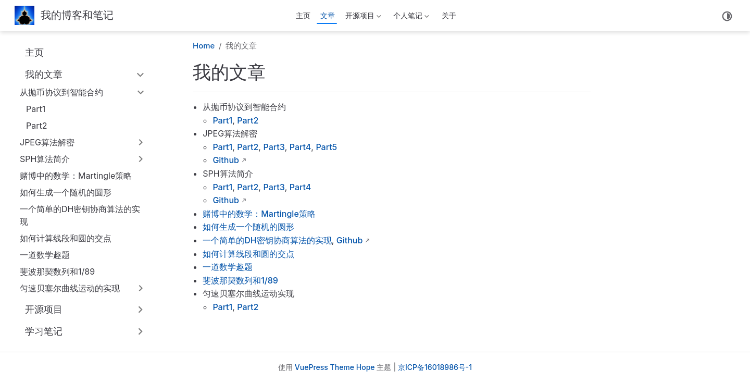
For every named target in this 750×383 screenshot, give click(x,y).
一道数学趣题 (45, 255)
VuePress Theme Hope (335, 367)
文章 (327, 15)
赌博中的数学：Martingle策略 (76, 175)
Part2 (36, 125)
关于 (449, 15)
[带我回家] (64, 16)
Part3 (273, 147)
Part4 (300, 147)
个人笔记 (410, 17)
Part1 (35, 109)
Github (226, 160)
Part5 (326, 147)
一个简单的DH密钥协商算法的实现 (80, 215)
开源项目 (362, 17)
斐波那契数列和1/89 (57, 271)
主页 (303, 15)
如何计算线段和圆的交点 (65, 238)
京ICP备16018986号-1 (435, 367)
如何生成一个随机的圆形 (65, 192)
